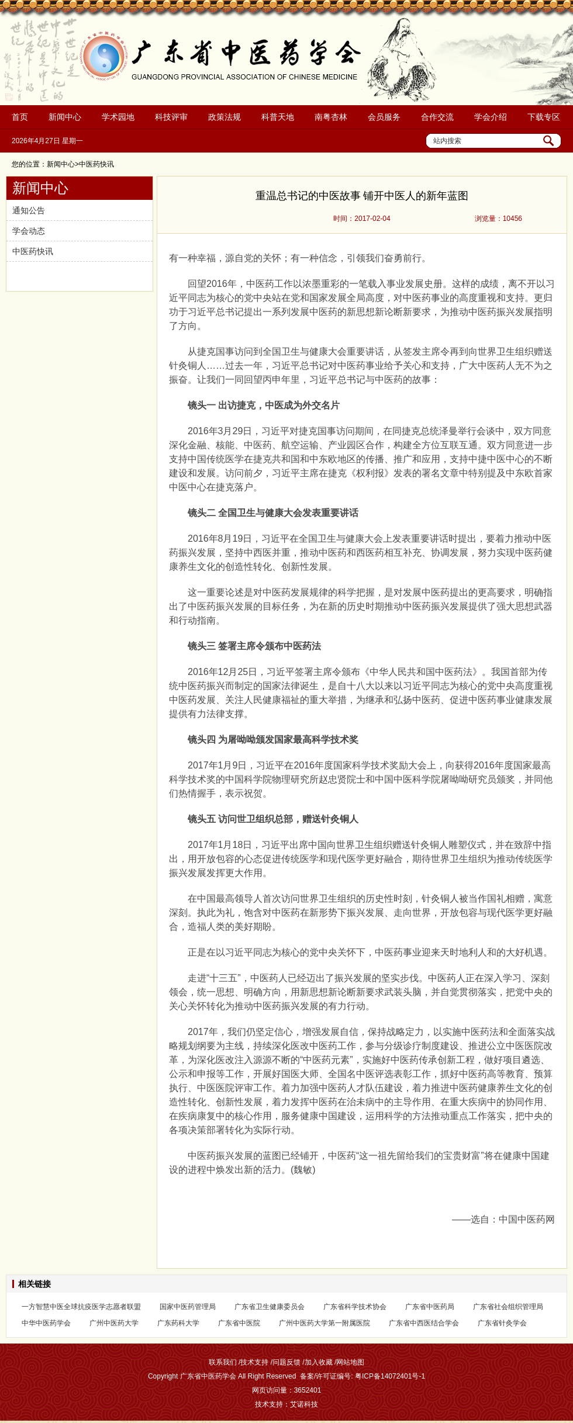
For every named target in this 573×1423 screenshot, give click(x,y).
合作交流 (437, 117)
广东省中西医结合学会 (424, 1323)
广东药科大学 (178, 1323)
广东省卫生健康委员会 (269, 1307)
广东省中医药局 (429, 1307)
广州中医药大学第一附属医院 (324, 1323)
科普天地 (277, 117)
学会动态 (28, 231)
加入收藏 (319, 1362)
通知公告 (28, 210)
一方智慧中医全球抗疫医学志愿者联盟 (81, 1307)
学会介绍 (490, 117)
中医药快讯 (32, 251)
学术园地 (118, 117)
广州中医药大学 (114, 1323)
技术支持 (254, 1362)
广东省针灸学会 (502, 1323)
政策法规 (224, 117)
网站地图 (350, 1362)
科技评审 (171, 117)
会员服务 (384, 117)
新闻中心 (65, 117)
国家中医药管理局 (188, 1307)
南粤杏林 (331, 117)
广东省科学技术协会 (354, 1307)
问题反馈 (286, 1362)
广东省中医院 (239, 1323)
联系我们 (223, 1362)
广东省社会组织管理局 (508, 1307)
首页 (20, 117)
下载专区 (543, 117)
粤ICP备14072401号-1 (390, 1376)
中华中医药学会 (46, 1323)
